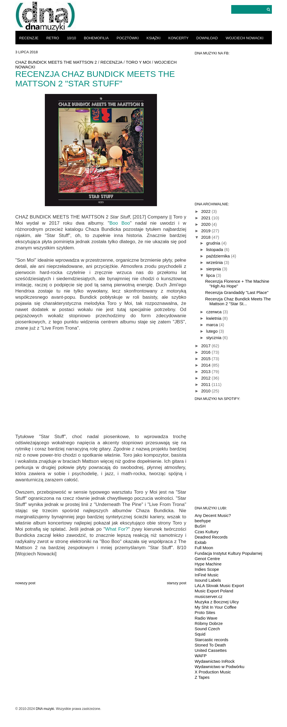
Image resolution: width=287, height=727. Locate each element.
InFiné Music (207, 574)
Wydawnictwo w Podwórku (219, 666)
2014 (206, 365)
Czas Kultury (207, 531)
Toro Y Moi (138, 62)
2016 (206, 352)
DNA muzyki (45, 709)
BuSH (200, 526)
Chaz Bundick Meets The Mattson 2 (56, 62)
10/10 (71, 38)
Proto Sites (205, 612)
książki (154, 38)
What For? (116, 529)
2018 (206, 237)
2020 (206, 224)
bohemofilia (96, 38)
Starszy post (176, 583)
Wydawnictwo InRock (215, 661)
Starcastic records (211, 639)
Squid (200, 634)
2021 (206, 217)
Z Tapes (202, 677)
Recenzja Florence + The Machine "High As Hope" (237, 283)
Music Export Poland (214, 590)
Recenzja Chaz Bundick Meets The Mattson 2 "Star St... (238, 301)
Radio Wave (206, 618)
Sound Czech (207, 628)
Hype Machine (208, 564)
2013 (206, 371)
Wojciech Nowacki (244, 38)
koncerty (178, 38)
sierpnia (214, 268)
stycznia (214, 337)
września (215, 262)
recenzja (111, 62)
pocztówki (128, 38)
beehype (203, 520)
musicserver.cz (209, 596)
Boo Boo (120, 223)
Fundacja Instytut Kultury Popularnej (228, 553)
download (207, 38)
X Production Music (213, 672)
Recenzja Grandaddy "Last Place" (237, 292)
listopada (215, 249)
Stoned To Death (210, 645)
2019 (206, 230)
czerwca (214, 311)
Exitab (201, 542)
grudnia (213, 243)
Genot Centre (207, 558)
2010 (206, 390)
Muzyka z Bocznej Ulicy (217, 601)
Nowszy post (25, 583)
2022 (206, 211)
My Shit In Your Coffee (216, 607)
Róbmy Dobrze (209, 623)
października (218, 256)
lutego (212, 331)
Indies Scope (207, 569)
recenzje (29, 38)
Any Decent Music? (213, 515)
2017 (206, 345)
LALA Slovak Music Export (219, 585)
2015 (206, 358)
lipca (211, 275)
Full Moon (204, 547)
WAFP (201, 655)
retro (52, 38)
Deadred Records (211, 537)
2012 (206, 378)
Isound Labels (208, 580)
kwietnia (214, 318)
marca (212, 324)
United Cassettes (211, 650)
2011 (206, 384)
